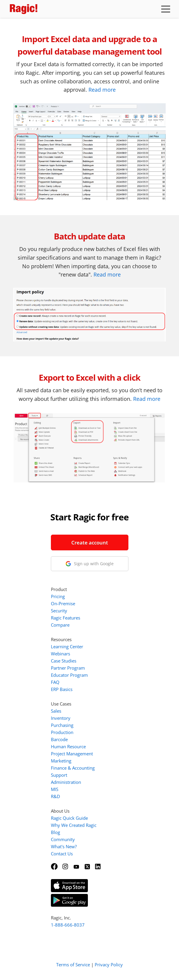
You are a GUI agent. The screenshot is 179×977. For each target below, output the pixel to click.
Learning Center (67, 646)
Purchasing (62, 725)
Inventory (60, 718)
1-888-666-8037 (68, 925)
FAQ (55, 682)
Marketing (61, 761)
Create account (89, 542)
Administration (66, 782)
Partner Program (68, 668)
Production (62, 732)
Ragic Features (65, 618)
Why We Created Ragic (73, 825)
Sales (56, 711)
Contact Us (62, 854)
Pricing (58, 596)
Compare (60, 625)
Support (59, 775)
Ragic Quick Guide (69, 818)
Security (59, 611)
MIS (54, 789)
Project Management (72, 754)
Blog (55, 832)
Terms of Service (73, 965)
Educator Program (69, 675)
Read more (102, 89)
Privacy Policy (109, 965)
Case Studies (63, 661)
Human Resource (68, 746)
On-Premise (63, 603)
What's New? (64, 846)
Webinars (60, 654)
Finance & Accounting (73, 768)
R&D (55, 796)
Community (63, 839)
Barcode (59, 739)
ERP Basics (61, 689)
